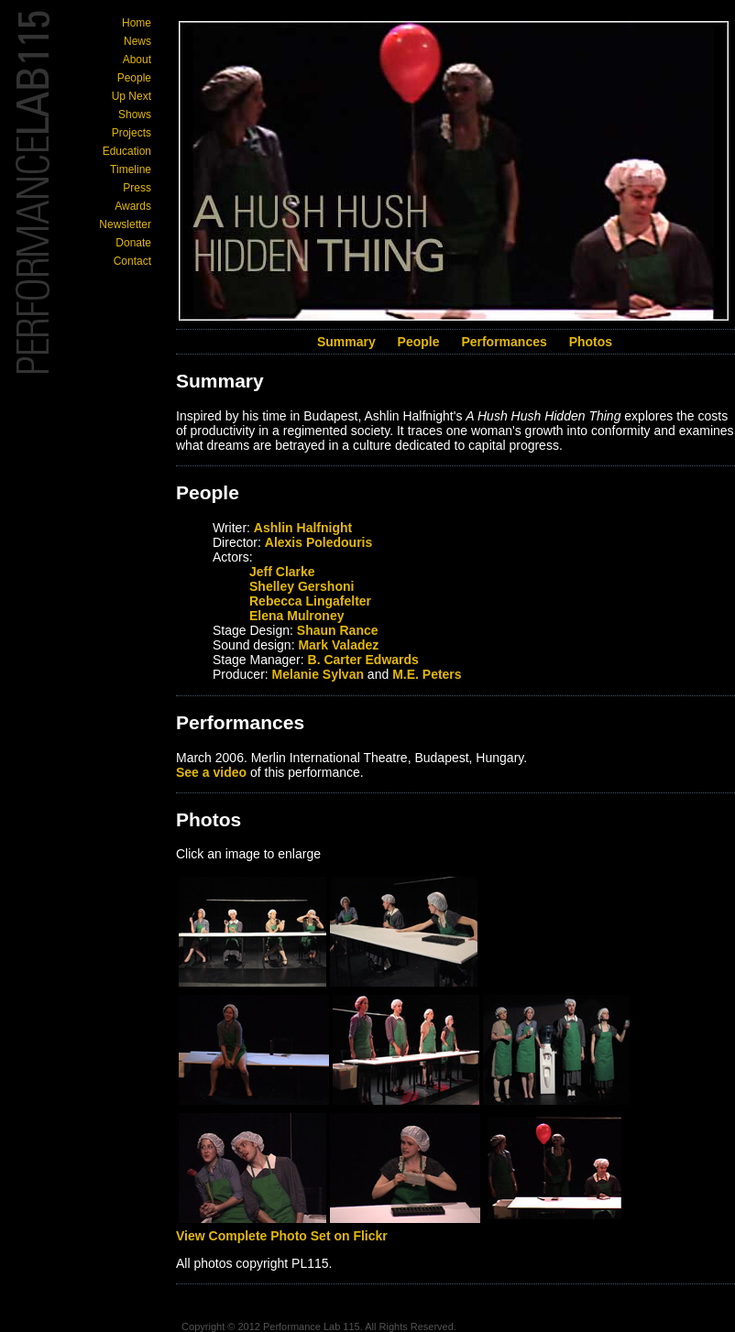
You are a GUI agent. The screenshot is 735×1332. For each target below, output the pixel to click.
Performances (503, 341)
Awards (133, 206)
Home (136, 22)
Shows (134, 114)
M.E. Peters (426, 674)
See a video (211, 772)
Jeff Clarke (282, 571)
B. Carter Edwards (363, 659)
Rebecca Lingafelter (310, 601)
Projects (131, 132)
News (137, 41)
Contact (132, 261)
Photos (590, 341)
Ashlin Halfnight (303, 527)
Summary (346, 341)
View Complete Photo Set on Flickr (282, 1235)
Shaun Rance (337, 630)
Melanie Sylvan (318, 674)
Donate (133, 242)
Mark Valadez (338, 645)
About (137, 59)
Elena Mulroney (296, 615)
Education (127, 151)
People (134, 77)
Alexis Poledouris (318, 542)
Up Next (131, 96)
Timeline (130, 169)
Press (137, 187)
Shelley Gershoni (301, 586)
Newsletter (125, 224)
